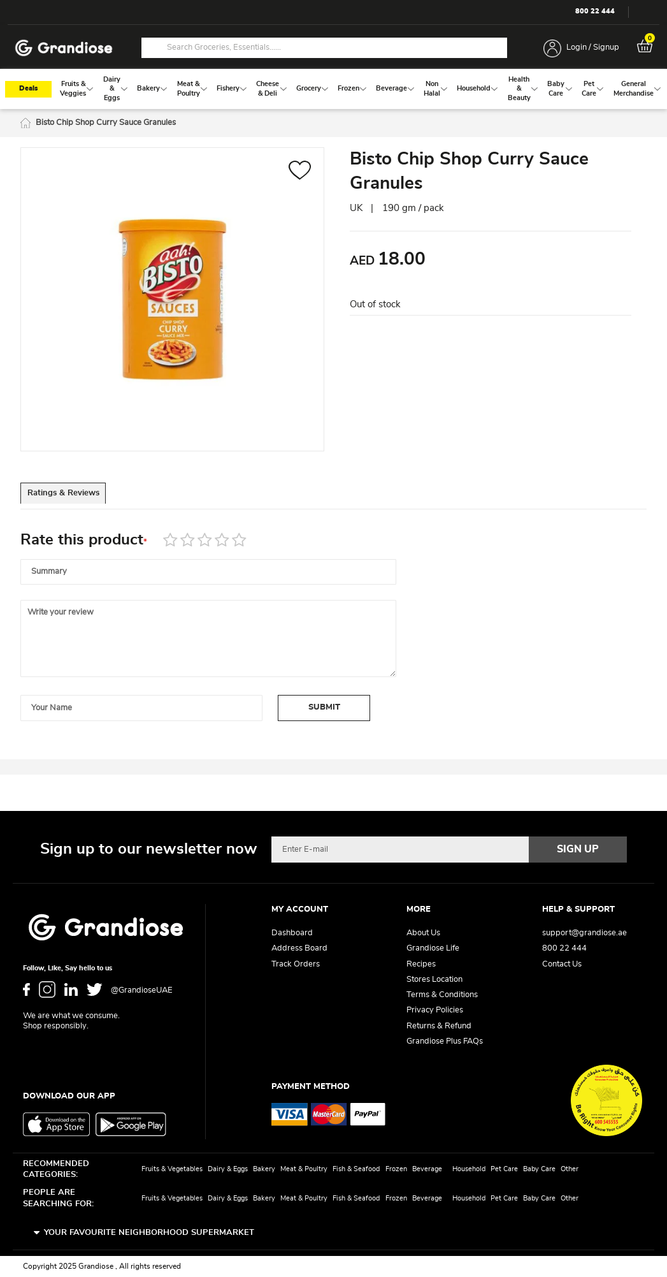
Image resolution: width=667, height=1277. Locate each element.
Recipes (421, 964)
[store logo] (64, 48)
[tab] (77, 497)
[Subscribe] (578, 850)
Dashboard (292, 934)
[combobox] (324, 48)
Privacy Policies (434, 1011)
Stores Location (434, 979)
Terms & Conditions (442, 995)
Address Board (299, 949)
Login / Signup (592, 47)
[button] (300, 174)
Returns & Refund (438, 1026)
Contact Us (562, 964)
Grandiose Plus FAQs (444, 1041)
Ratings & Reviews (78, 497)
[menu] (333, 91)
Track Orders (295, 964)
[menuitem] (73, 90)
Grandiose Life (432, 949)
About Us (423, 934)
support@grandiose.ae (584, 934)
